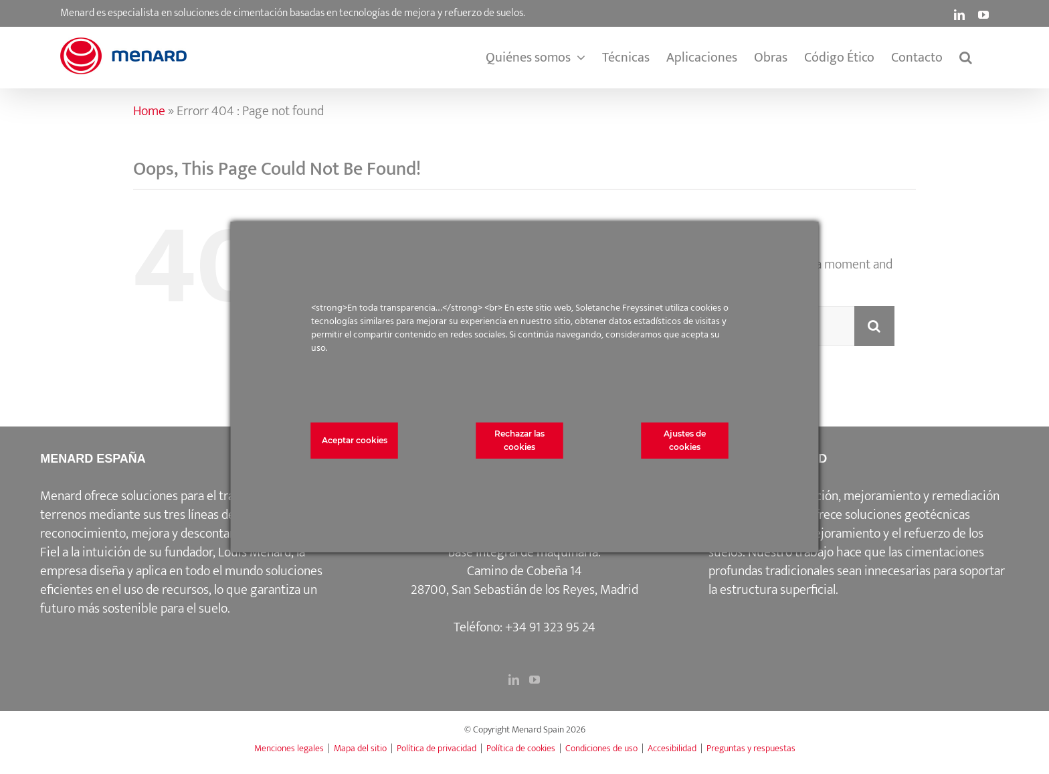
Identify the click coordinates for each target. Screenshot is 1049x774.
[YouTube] (534, 679)
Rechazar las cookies (519, 440)
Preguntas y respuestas (750, 748)
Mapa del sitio (360, 748)
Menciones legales (289, 748)
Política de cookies (520, 748)
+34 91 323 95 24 (550, 627)
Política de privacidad (436, 748)
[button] (965, 57)
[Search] (874, 326)
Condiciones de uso (601, 748)
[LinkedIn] (513, 679)
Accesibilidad (672, 748)
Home (149, 111)
